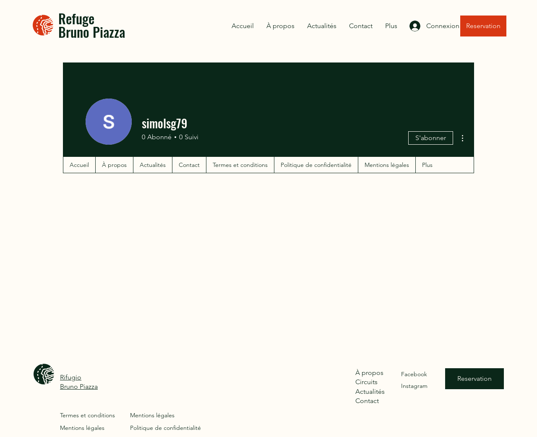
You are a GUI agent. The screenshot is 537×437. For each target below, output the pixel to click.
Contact (367, 401)
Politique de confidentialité (165, 428)
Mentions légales (82, 428)
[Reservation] (483, 26)
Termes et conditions (87, 415)
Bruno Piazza (79, 386)
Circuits (366, 382)
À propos (369, 373)
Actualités (370, 391)
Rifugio (70, 377)
